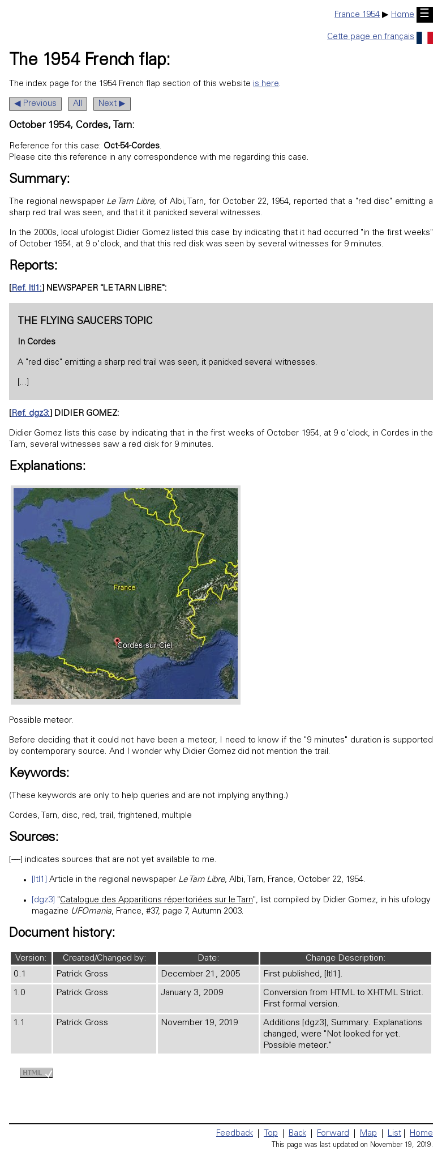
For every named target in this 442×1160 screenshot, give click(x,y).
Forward (333, 1133)
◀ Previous (35, 104)
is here (266, 84)
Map (368, 1133)
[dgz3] (43, 900)
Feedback (234, 1133)
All (77, 104)
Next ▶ (112, 104)
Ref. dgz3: (30, 414)
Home (402, 15)
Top (271, 1133)
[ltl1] (39, 880)
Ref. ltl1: (26, 288)
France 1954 (357, 15)
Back (297, 1133)
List (394, 1133)
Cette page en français (380, 37)
